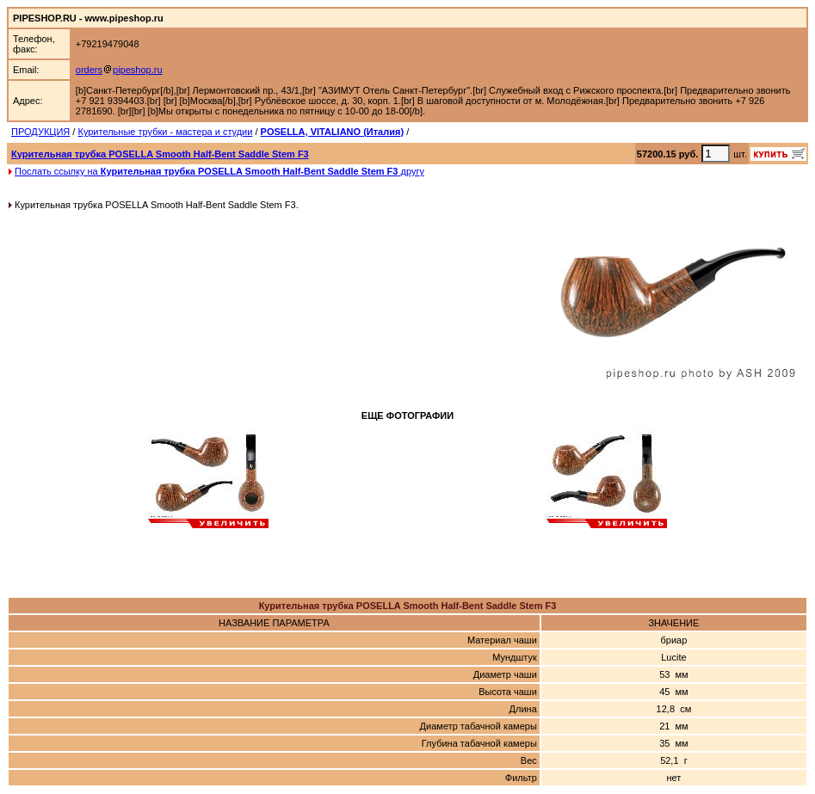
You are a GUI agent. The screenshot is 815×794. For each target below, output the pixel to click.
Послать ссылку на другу (219, 171)
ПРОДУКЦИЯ (40, 131)
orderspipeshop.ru (119, 70)
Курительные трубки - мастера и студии (164, 131)
